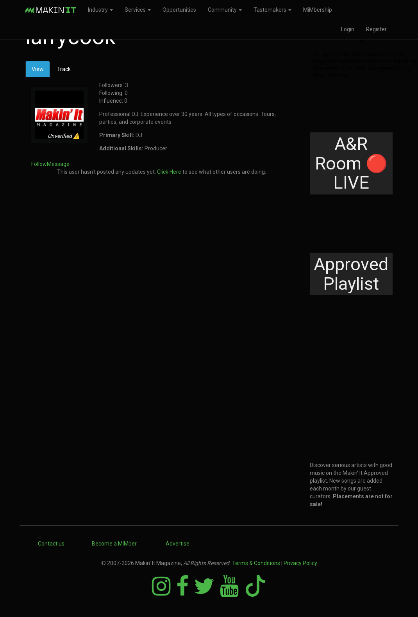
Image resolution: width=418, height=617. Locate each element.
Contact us (51, 543)
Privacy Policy (300, 563)
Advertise (177, 543)
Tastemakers (272, 10)
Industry (100, 10)
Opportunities (179, 10)
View (41, 71)
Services (138, 10)
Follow (39, 164)
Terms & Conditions (256, 563)
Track (64, 69)
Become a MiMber (114, 543)
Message (58, 164)
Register (376, 29)
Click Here (169, 172)
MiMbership (317, 10)
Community (225, 10)
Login (347, 29)
